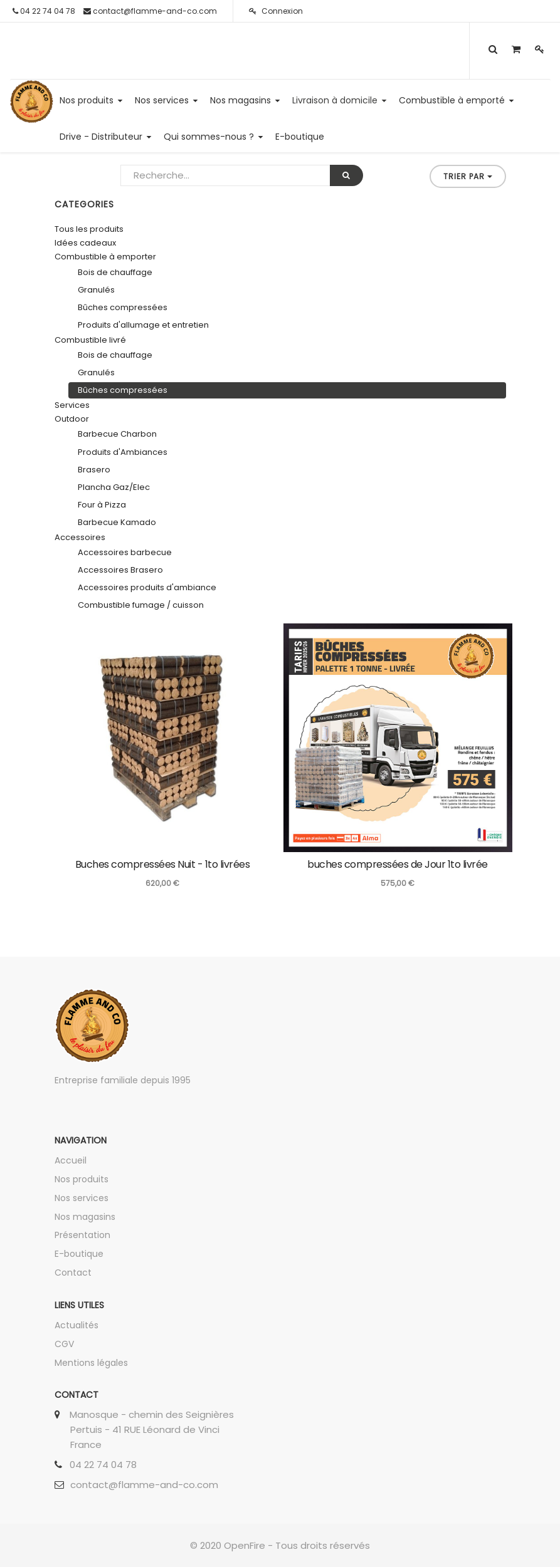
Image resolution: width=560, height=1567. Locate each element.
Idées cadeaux (85, 243)
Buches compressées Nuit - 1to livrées (162, 864)
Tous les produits (89, 229)
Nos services (81, 1198)
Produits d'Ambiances (122, 452)
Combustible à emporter (105, 257)
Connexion (276, 11)
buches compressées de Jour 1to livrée (397, 864)
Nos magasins (85, 1216)
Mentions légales (91, 1362)
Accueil (71, 1160)
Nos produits (81, 1179)
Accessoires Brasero (120, 570)
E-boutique (79, 1253)
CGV (64, 1344)
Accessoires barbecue (125, 552)
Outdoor (72, 419)
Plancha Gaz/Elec (114, 487)
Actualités (76, 1325)
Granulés (96, 290)
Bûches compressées (122, 307)
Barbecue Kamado (117, 522)
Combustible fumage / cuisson (141, 605)
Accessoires (80, 537)
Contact (73, 1272)
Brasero (94, 470)
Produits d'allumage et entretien (143, 325)
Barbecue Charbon (117, 434)
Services (72, 405)
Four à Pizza (102, 505)
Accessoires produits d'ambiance (147, 587)
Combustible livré (90, 340)
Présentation (82, 1235)
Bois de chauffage (115, 272)
